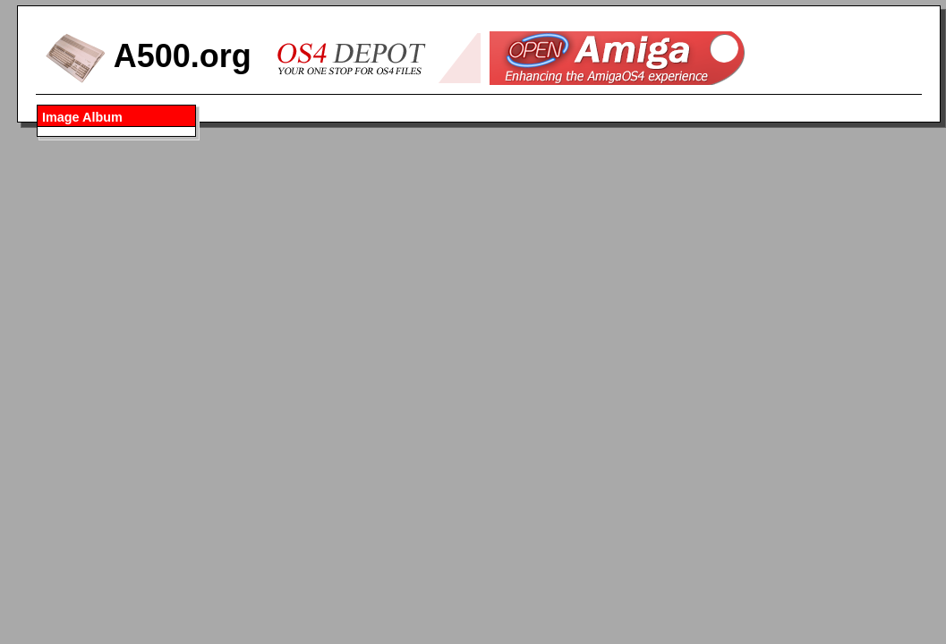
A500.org (148, 56)
